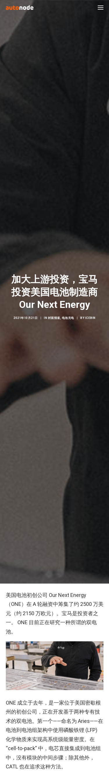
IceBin (90, 312)
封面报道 (54, 312)
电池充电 (68, 312)
